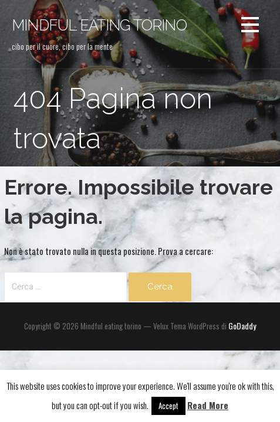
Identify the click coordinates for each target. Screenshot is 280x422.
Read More (207, 405)
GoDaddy (242, 325)
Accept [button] (168, 405)
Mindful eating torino (99, 25)
